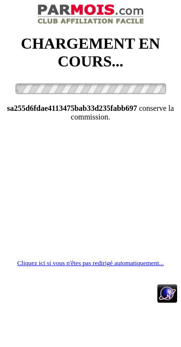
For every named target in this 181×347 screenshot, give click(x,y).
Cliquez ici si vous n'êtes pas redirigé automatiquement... (90, 263)
